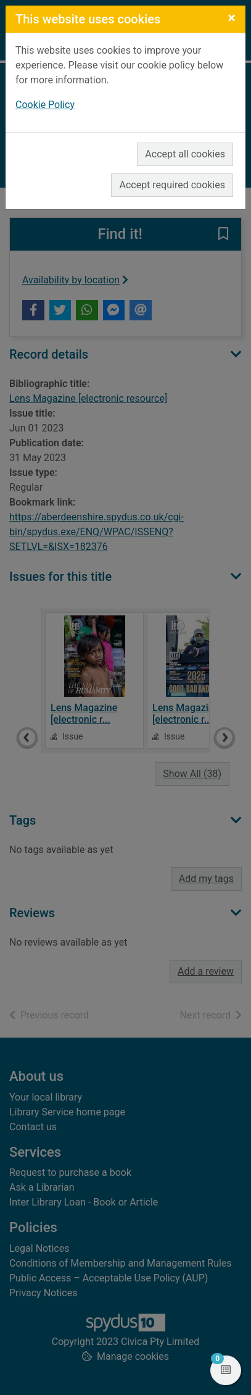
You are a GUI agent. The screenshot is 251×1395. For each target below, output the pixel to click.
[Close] (231, 18)
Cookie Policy (45, 104)
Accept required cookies (172, 185)
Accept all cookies (185, 154)
